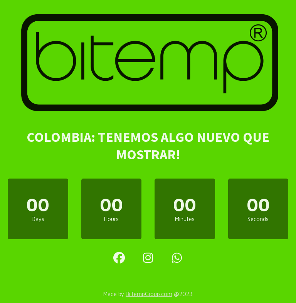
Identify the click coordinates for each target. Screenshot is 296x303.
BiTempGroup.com (149, 294)
